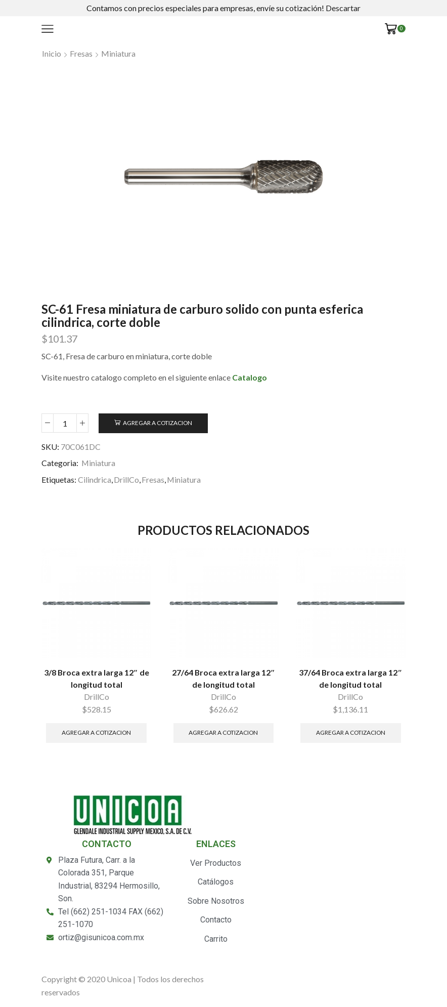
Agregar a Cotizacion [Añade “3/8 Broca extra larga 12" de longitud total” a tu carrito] (96, 732)
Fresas (81, 53)
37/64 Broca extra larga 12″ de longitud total (350, 678)
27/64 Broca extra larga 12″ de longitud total (223, 678)
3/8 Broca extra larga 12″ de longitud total (96, 678)
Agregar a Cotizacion (157, 423)
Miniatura (118, 53)
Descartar (343, 8)
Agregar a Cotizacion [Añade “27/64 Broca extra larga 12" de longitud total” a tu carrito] (223, 732)
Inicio (51, 53)
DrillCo (126, 479)
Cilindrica (94, 479)
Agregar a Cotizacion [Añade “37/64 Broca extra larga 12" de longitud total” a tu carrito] (350, 732)
